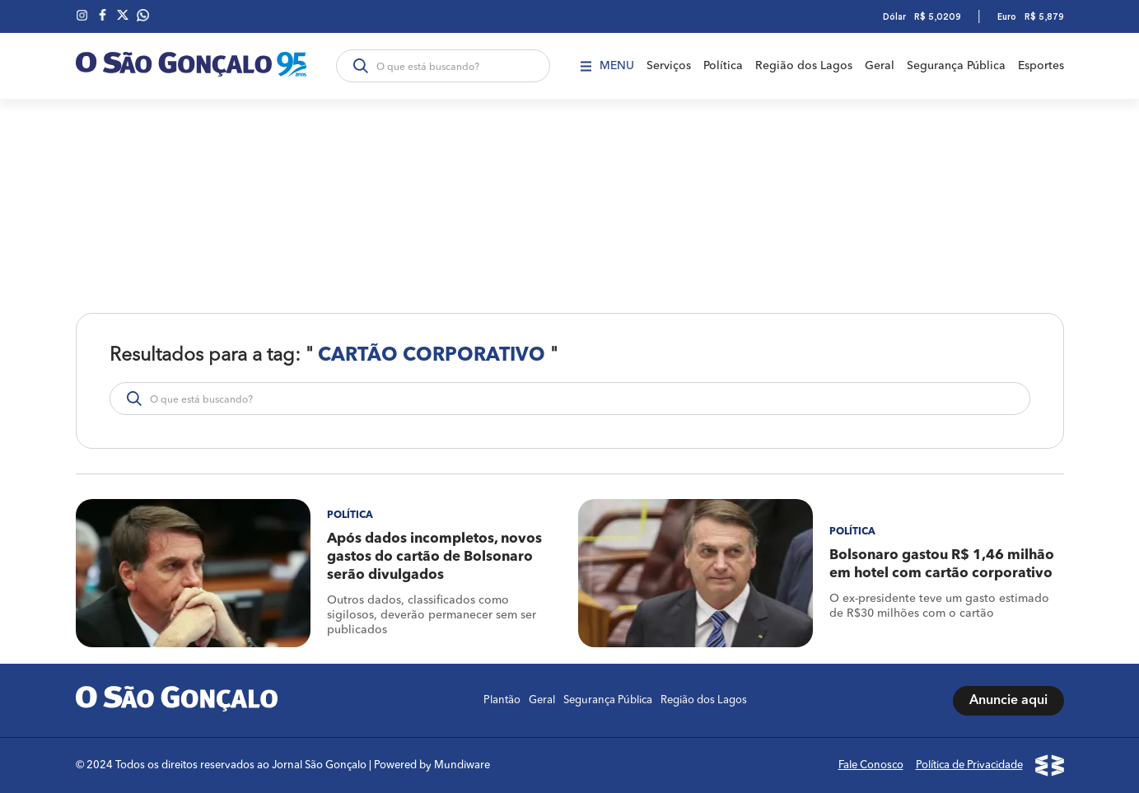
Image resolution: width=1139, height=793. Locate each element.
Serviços (669, 66)
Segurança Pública (956, 66)
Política (723, 66)
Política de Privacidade (969, 765)
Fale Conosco (870, 765)
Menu (607, 66)
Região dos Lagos (803, 66)
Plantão (501, 700)
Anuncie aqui (1008, 700)
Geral (879, 66)
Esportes (1041, 66)
